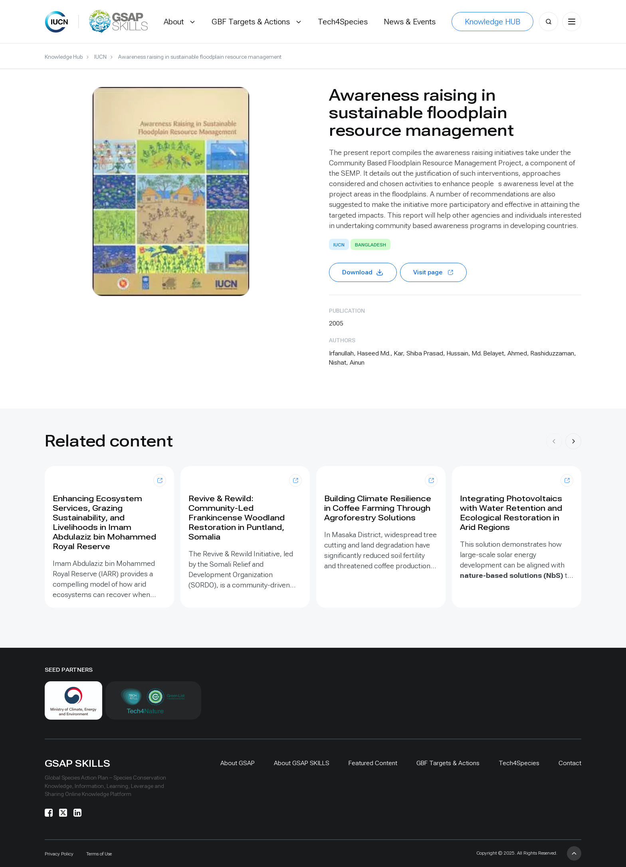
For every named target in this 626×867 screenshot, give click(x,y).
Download (363, 272)
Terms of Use (99, 854)
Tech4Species (519, 763)
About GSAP (237, 763)
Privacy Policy (59, 854)
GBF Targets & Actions (447, 763)
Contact (570, 763)
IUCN (100, 57)
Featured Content (373, 763)
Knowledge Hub (64, 57)
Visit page (433, 272)
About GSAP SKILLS (301, 763)
